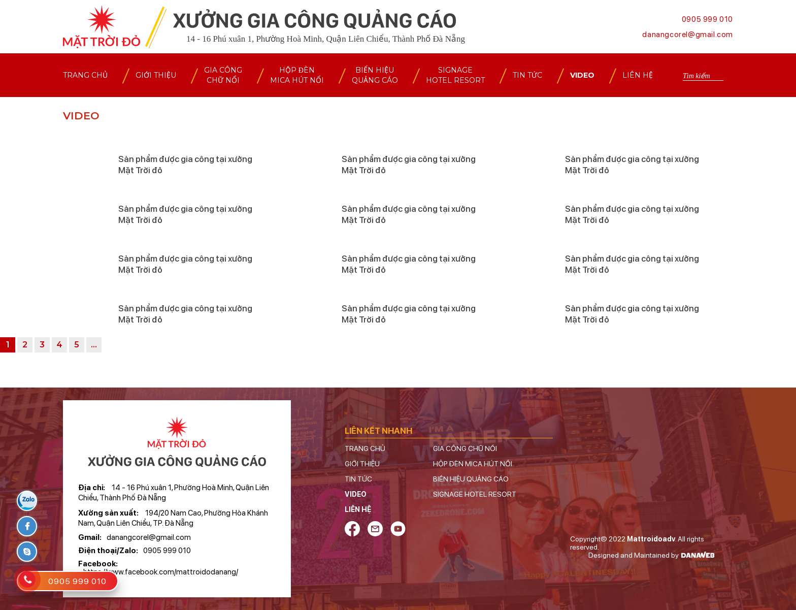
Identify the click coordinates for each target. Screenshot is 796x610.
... (94, 344)
